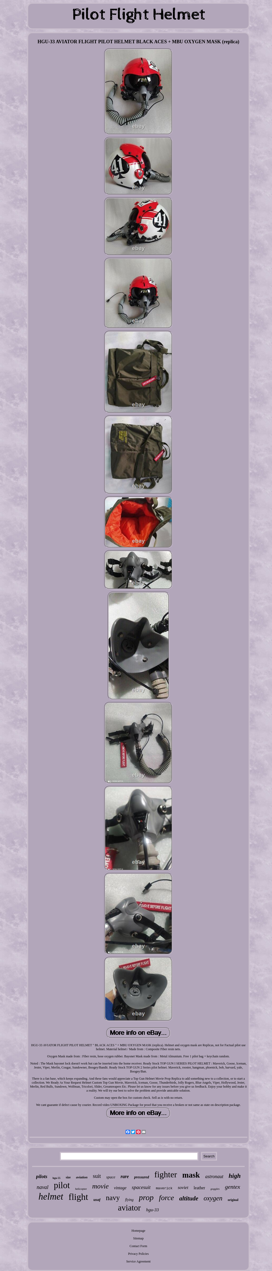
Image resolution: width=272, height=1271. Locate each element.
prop (146, 1197)
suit (97, 1176)
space (110, 1177)
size (68, 1177)
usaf (97, 1199)
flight (78, 1197)
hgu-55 (56, 1178)
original (233, 1200)
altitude (188, 1198)
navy (113, 1198)
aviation (81, 1177)
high (235, 1175)
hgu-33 (152, 1209)
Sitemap (138, 1238)
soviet (183, 1187)
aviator (129, 1207)
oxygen (212, 1198)
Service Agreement (138, 1261)
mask (191, 1175)
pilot (62, 1185)
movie (100, 1186)
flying (129, 1200)
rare (125, 1176)
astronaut (214, 1176)
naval (42, 1187)
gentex (232, 1186)
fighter (165, 1174)
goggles (214, 1188)
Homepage (138, 1231)
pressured (141, 1177)
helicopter (81, 1188)
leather (199, 1188)
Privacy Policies (138, 1254)
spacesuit (141, 1187)
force (166, 1198)
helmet (51, 1196)
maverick (164, 1188)
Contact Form (138, 1246)
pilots (41, 1176)
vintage (120, 1188)
